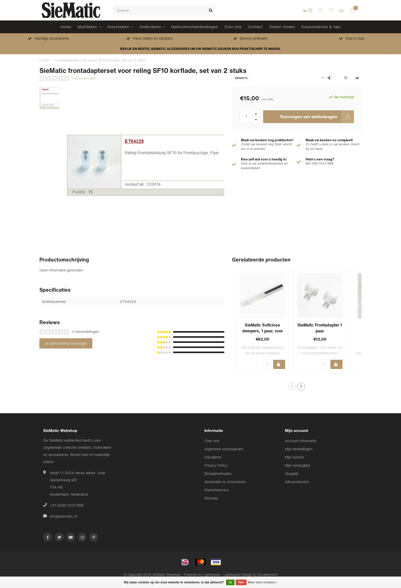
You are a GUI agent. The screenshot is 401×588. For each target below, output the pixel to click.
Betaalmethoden (218, 473)
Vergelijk (292, 473)
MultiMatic (87, 26)
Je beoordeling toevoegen (65, 343)
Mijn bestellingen (298, 449)
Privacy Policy (216, 465)
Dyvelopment (267, 574)
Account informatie (301, 440)
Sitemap (211, 498)
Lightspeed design (238, 574)
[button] (292, 386)
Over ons (233, 26)
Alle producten (297, 481)
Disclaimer (212, 457)
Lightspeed (211, 574)
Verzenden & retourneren (225, 481)
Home (66, 26)
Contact (255, 26)
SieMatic (241, 78)
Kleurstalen (118, 26)
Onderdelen (150, 26)
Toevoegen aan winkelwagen (317, 116)
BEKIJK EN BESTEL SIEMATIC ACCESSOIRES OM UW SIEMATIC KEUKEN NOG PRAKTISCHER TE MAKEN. (200, 48)
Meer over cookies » (262, 582)
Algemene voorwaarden (223, 449)
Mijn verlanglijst (297, 465)
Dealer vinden (282, 26)
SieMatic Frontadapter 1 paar (319, 328)
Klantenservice (216, 490)
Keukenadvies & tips (321, 26)
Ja (230, 582)
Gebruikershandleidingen (194, 26)
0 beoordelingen (83, 78)
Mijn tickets (294, 457)
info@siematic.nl (63, 516)
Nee (241, 582)
